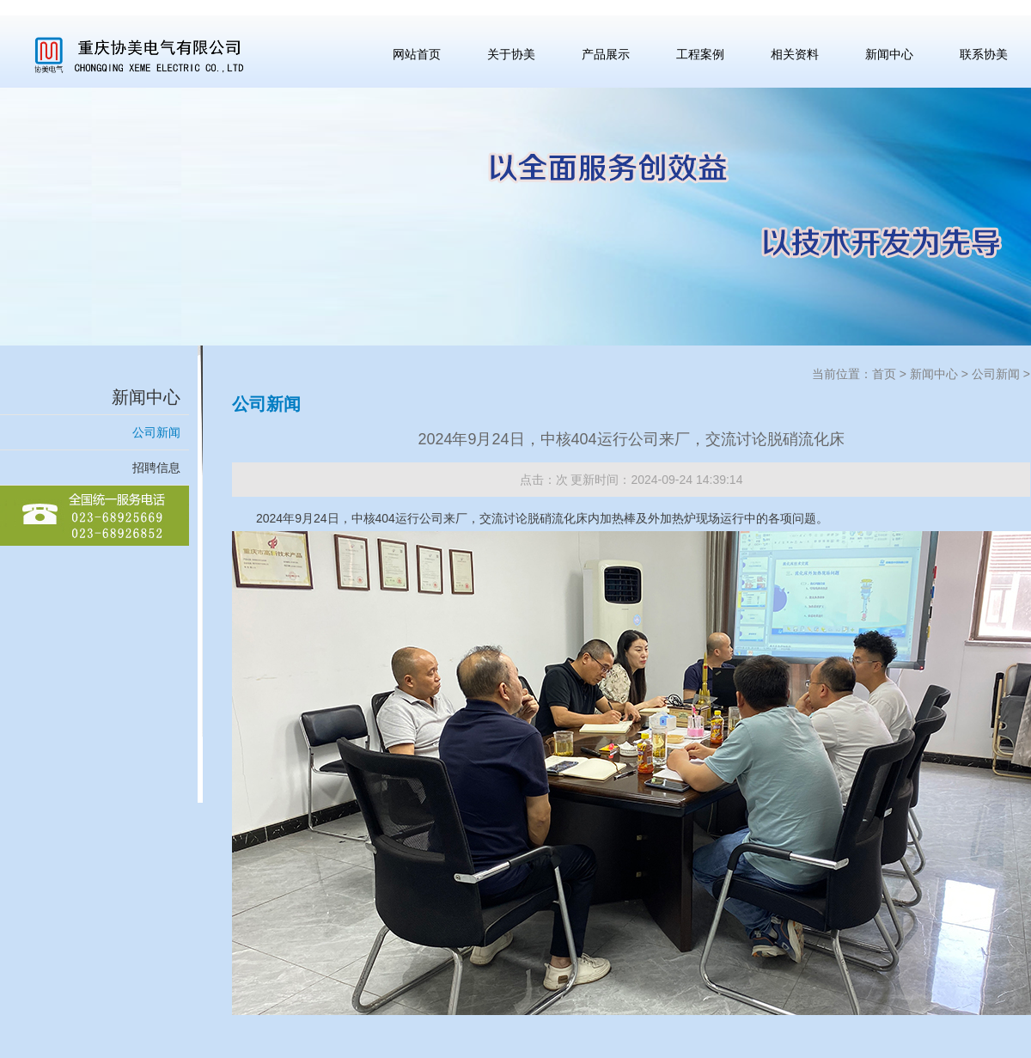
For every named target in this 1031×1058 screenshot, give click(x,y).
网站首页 (417, 54)
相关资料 (795, 54)
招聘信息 (156, 467)
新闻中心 (889, 54)
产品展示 (606, 54)
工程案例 (700, 54)
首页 (884, 374)
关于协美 (511, 54)
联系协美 (984, 54)
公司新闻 (156, 432)
